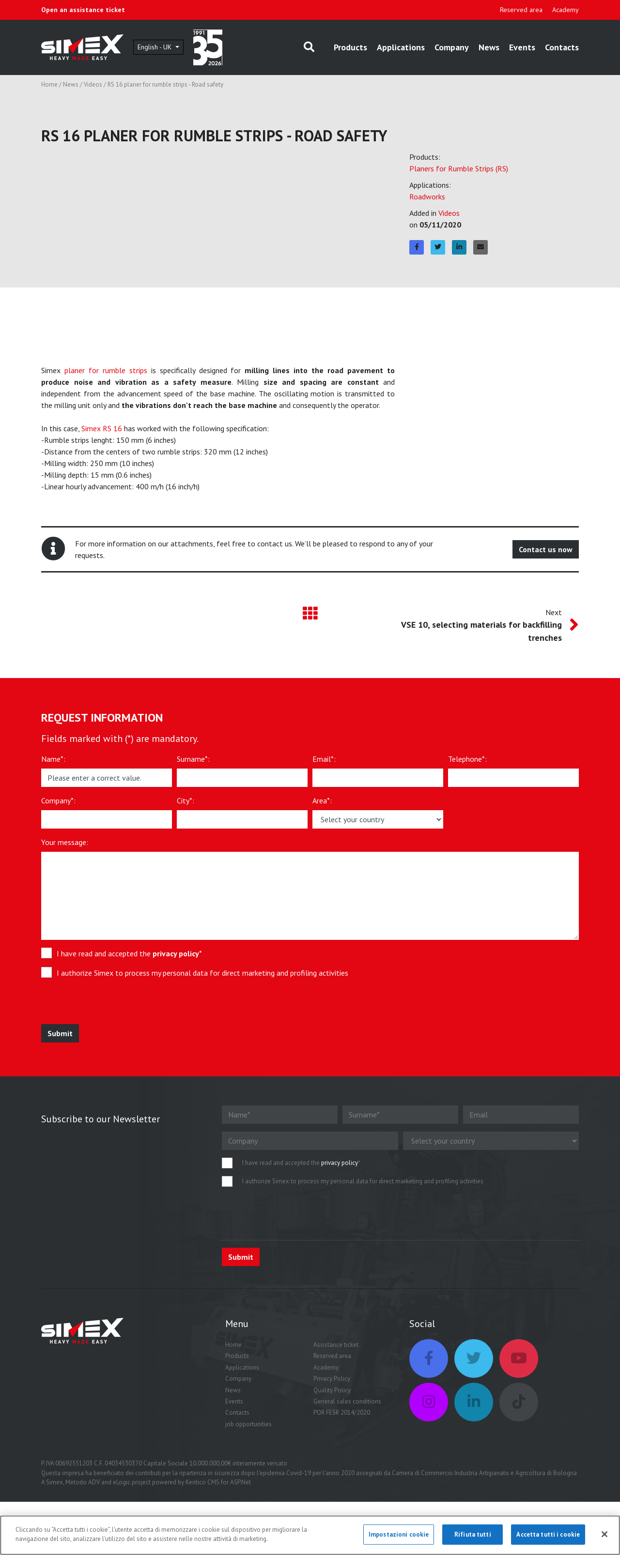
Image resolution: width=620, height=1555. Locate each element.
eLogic (121, 1482)
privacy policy (176, 953)
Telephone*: (467, 759)
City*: (185, 800)
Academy (565, 9)
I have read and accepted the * (129, 953)
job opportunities (248, 1424)
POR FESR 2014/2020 (341, 1412)
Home (49, 84)
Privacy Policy (331, 1378)
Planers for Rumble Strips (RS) (458, 168)
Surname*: (193, 759)
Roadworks (427, 196)
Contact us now (546, 549)
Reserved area (521, 9)
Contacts (562, 47)
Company (451, 47)
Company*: (58, 800)
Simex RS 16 (101, 428)
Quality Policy (332, 1390)
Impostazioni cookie (399, 1534)
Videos (93, 84)
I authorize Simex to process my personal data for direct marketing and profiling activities (202, 973)
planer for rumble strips (105, 370)
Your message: (64, 842)
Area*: (322, 800)
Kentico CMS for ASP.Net (218, 1482)
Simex (54, 1482)
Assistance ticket (335, 1345)
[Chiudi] (604, 1534)
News (489, 47)
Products (350, 47)
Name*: (53, 759)
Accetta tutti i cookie (548, 1534)
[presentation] (112, 1005)
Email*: (324, 759)
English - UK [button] (155, 47)
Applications (401, 47)
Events (522, 47)
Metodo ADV (82, 1482)
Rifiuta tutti (472, 1534)
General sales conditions (347, 1401)
